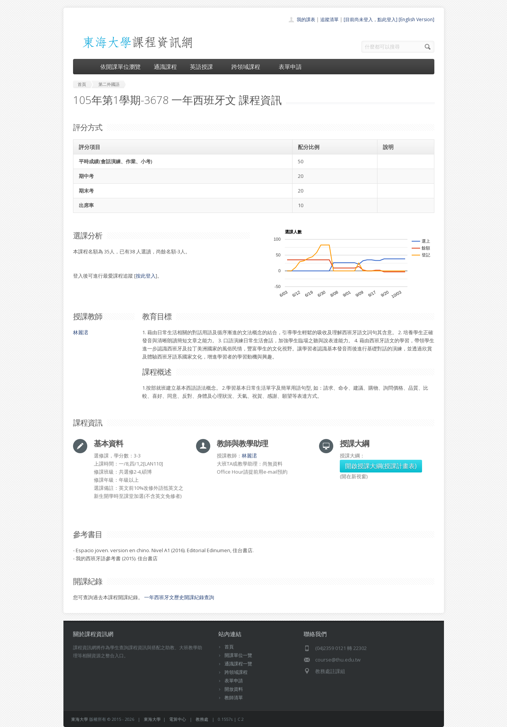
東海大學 (79, 719)
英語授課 (204, 66)
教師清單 (233, 697)
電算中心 (177, 719)
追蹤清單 (329, 19)
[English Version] (416, 19)
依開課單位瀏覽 (120, 66)
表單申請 (290, 66)
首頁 (229, 646)
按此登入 (146, 275)
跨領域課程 (248, 66)
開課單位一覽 (238, 655)
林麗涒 (80, 332)
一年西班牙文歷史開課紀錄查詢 (179, 597)
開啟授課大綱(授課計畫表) (381, 466)
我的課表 (306, 19)
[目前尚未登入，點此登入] (370, 19)
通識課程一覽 (238, 663)
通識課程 (165, 66)
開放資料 (233, 689)
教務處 (202, 719)
